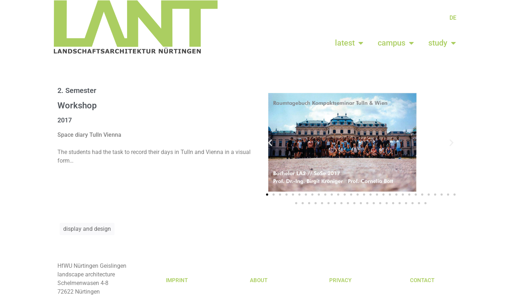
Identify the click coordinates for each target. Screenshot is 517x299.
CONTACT (422, 280)
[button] (270, 142)
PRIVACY (340, 280)
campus (396, 43)
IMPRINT (177, 280)
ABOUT (258, 280)
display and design (87, 228)
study (442, 43)
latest (349, 43)
